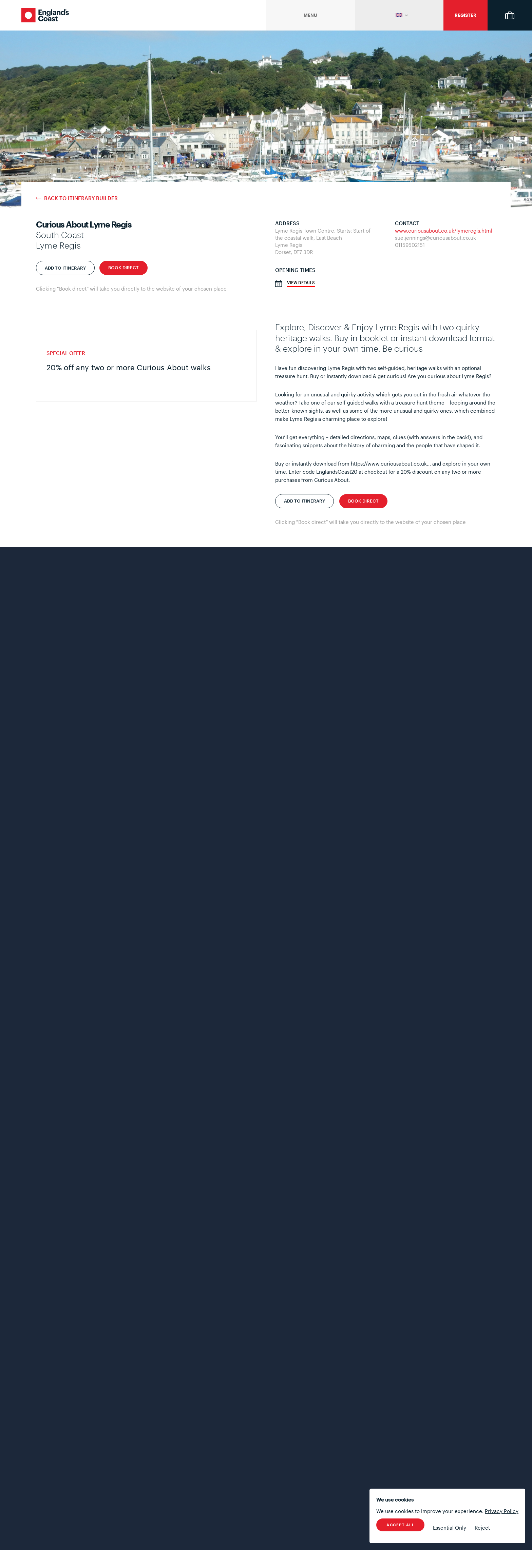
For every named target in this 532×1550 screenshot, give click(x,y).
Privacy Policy (501, 1511)
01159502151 (410, 245)
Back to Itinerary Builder (81, 198)
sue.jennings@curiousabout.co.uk (435, 238)
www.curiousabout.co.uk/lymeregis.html (443, 231)
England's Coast (45, 15)
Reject (482, 1528)
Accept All (400, 1525)
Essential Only (449, 1528)
